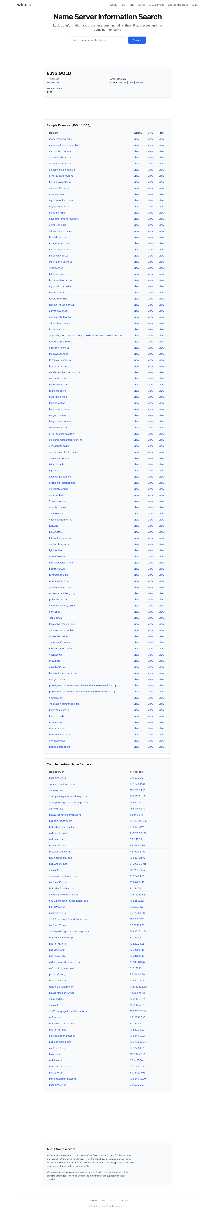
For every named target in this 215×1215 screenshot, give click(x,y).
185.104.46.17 (54, 82)
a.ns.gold (54, 1005)
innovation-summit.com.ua (64, 703)
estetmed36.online (59, 188)
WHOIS (113, 5)
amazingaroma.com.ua (62, 169)
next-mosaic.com (59, 580)
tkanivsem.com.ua (59, 709)
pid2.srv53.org (57, 974)
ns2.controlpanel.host (61, 992)
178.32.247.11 (137, 906)
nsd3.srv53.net (57, 1048)
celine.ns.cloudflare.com (63, 876)
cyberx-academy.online (62, 605)
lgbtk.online (55, 550)
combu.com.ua (57, 224)
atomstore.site (57, 740)
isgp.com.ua (56, 617)
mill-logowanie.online (61, 562)
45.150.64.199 (137, 851)
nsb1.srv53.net (57, 949)
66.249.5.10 (136, 814)
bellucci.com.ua (58, 384)
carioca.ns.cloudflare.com (63, 894)
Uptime (141, 5)
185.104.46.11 (137, 1005)
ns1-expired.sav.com (60, 820)
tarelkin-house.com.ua (62, 304)
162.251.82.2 (137, 802)
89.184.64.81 (137, 1048)
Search (137, 40)
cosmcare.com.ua (59, 458)
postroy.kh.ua (57, 568)
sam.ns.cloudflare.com (62, 784)
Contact (124, 1200)
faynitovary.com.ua (60, 359)
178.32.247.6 (137, 943)
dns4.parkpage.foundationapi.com (68, 802)
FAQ (103, 1200)
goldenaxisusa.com (60, 587)
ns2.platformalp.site (60, 851)
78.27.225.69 (137, 1084)
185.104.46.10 (137, 808)
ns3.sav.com (56, 1017)
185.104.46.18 (137, 1054)
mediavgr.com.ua (58, 353)
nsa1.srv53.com (57, 980)
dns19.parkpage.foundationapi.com (69, 931)
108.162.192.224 (139, 986)
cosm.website (56, 495)
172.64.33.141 (137, 784)
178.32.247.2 (137, 1029)
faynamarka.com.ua (60, 280)
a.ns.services (56, 998)
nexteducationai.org (60, 734)
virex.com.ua (56, 728)
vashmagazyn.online (60, 519)
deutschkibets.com (59, 544)
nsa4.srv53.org (57, 943)
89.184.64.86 (137, 974)
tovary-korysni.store (60, 341)
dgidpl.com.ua (57, 666)
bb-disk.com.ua (57, 237)
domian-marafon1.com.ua (63, 452)
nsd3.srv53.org (57, 912)
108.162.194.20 (138, 894)
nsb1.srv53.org (57, 955)
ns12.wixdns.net (58, 863)
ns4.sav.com (56, 1072)
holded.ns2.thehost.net (62, 1023)
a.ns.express (56, 808)
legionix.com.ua (58, 366)
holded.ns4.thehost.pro (62, 937)
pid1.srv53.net (56, 906)
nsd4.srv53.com (58, 845)
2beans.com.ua (57, 501)
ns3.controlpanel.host (61, 968)
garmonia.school (58, 310)
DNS (132, 5)
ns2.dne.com (56, 839)
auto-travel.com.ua (60, 157)
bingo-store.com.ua (60, 421)
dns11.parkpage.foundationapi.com (68, 1011)
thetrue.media (56, 716)
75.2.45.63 (136, 839)
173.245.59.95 (138, 1035)
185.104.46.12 (137, 998)
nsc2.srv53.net (57, 1084)
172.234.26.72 (137, 857)
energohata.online (59, 445)
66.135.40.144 (138, 962)
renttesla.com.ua (58, 574)
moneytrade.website (60, 138)
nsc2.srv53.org (57, 777)
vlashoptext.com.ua (60, 151)
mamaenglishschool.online (64, 145)
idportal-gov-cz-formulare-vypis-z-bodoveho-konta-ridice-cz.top (86, 335)
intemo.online (56, 513)
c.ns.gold (54, 869)
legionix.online (57, 402)
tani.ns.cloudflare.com (61, 986)
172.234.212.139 (138, 820)
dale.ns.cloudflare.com (62, 1035)
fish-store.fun (56, 329)
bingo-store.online (59, 409)
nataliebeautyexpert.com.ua (64, 372)
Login (195, 5)
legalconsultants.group (62, 623)
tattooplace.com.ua (60, 538)
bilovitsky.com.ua (58, 274)
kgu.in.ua (54, 470)
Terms (112, 1200)
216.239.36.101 (138, 863)
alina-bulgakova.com (61, 175)
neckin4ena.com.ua (60, 378)
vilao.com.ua (56, 267)
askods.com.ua (57, 507)
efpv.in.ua (54, 660)
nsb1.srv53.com (58, 882)
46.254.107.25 (137, 992)
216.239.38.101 (138, 833)
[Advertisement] (107, 56)
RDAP (123, 5)
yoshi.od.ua (55, 654)
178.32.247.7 (137, 980)
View (136, 138)
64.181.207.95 (137, 1017)
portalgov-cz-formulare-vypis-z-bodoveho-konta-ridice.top (83, 685)
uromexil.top (56, 722)
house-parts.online (59, 746)
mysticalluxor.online (60, 286)
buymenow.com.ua (60, 181)
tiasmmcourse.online (60, 249)
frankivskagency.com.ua (63, 673)
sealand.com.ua (58, 427)
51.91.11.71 (135, 968)
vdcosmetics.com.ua (60, 231)
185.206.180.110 (138, 1041)
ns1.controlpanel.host (61, 1066)
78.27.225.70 (137, 925)
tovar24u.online (58, 298)
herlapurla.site (57, 292)
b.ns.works (55, 1054)
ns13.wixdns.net (58, 833)
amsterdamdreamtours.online (65, 439)
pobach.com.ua (58, 599)
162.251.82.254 (138, 796)
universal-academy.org (62, 593)
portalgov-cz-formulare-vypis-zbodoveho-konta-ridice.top (82, 691)
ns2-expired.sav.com (60, 857)
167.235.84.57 (137, 869)
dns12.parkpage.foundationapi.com (69, 900)
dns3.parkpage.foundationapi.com (68, 796)
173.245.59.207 (138, 1078)
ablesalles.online (58, 636)
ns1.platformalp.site (60, 1041)
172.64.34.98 (137, 876)
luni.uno (53, 525)
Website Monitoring (178, 5)
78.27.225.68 (137, 777)
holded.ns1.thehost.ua (61, 888)
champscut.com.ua (60, 163)
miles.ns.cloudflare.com (62, 1078)
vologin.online (57, 679)
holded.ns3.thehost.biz (61, 827)
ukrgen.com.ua (57, 415)
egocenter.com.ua (59, 347)
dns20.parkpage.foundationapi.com (69, 919)
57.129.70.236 (137, 1066)
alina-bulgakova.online (62, 433)
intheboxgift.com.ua (60, 642)
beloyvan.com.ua (59, 255)
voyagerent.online (59, 206)
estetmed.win (56, 194)
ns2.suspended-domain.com (65, 814)
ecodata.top (55, 697)
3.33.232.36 (136, 1060)
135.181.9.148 (137, 949)
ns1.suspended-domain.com (64, 962)
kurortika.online (58, 396)
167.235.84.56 (137, 790)
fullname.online (57, 390)
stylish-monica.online (61, 200)
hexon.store (56, 531)
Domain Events (156, 5)
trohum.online (57, 212)
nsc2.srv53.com (58, 925)
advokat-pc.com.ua (60, 476)
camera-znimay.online (61, 630)
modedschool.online (60, 648)
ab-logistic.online (58, 488)
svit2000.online (57, 556)
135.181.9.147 (137, 882)
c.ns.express (56, 790)
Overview (91, 1200)
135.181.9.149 (137, 955)
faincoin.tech (56, 464)
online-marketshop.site (62, 482)
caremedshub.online (60, 317)
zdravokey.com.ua (59, 323)
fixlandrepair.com (59, 243)
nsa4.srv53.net (57, 1029)
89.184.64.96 (137, 912)
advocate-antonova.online (64, 218)
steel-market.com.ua (60, 261)
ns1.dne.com (56, 1060)
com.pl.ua (54, 611)
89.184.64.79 (137, 845)
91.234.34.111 (137, 827)
